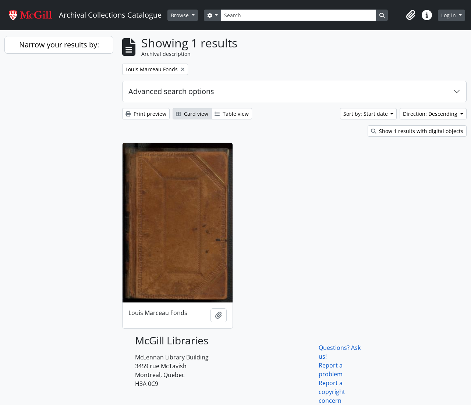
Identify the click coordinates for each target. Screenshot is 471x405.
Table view (232, 113)
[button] (411, 15)
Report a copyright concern (332, 392)
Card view (192, 113)
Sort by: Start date (366, 113)
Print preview (145, 113)
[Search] (298, 15)
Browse (180, 15)
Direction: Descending (431, 113)
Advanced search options (171, 91)
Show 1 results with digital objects (417, 131)
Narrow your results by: (59, 45)
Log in (449, 15)
